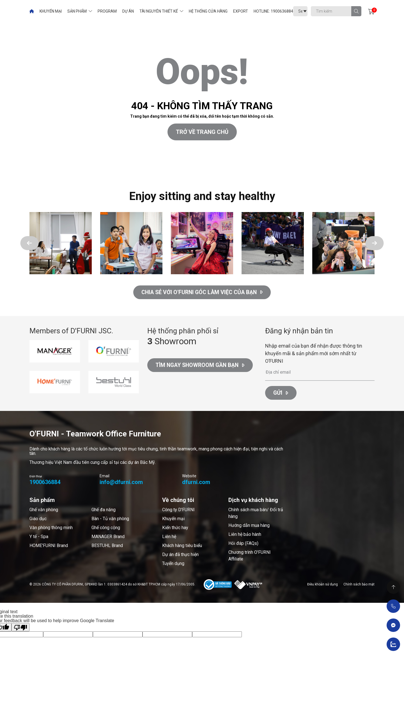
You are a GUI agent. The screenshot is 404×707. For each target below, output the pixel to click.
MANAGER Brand (108, 537)
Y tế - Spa (38, 537)
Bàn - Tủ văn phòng (110, 519)
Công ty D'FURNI (178, 510)
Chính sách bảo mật (359, 585)
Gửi (281, 393)
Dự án (128, 11)
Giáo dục (38, 519)
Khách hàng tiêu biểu (182, 546)
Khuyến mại (51, 11)
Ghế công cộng (105, 528)
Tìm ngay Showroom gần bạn (202, 366)
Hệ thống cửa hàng (208, 11)
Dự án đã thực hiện (180, 555)
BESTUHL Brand (107, 546)
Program (107, 11)
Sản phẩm (77, 11)
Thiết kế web (12, 170)
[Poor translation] (20, 628)
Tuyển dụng (173, 564)
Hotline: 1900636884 (273, 11)
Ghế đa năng (103, 510)
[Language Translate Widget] (300, 11)
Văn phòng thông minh (51, 528)
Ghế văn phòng (43, 510)
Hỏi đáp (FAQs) (243, 544)
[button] (29, 243)
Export (240, 11)
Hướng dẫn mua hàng (249, 526)
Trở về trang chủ (202, 132)
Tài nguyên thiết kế (158, 11)
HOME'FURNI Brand (48, 546)
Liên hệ (169, 537)
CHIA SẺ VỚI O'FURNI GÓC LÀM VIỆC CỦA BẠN (202, 292)
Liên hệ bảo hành (244, 535)
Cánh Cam (42, 170)
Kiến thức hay (175, 528)
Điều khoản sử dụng (322, 585)
